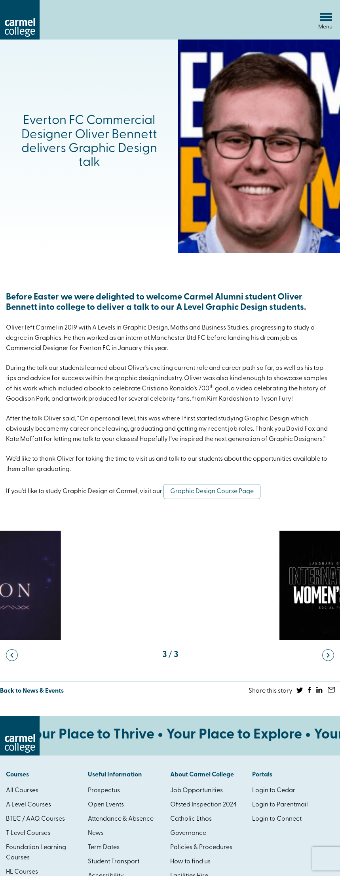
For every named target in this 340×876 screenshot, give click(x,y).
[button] (12, 655)
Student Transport (113, 862)
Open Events (106, 805)
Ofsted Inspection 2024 (203, 805)
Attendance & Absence (121, 819)
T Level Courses (28, 833)
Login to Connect (277, 819)
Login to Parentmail (280, 805)
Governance (188, 833)
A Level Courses (28, 805)
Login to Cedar (273, 790)
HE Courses (22, 872)
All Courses (22, 790)
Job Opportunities (196, 790)
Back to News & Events (32, 691)
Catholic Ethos (191, 819)
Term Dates (104, 847)
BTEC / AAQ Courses (35, 819)
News (96, 833)
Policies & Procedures (201, 847)
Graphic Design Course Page (212, 491)
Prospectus (104, 790)
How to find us (190, 862)
